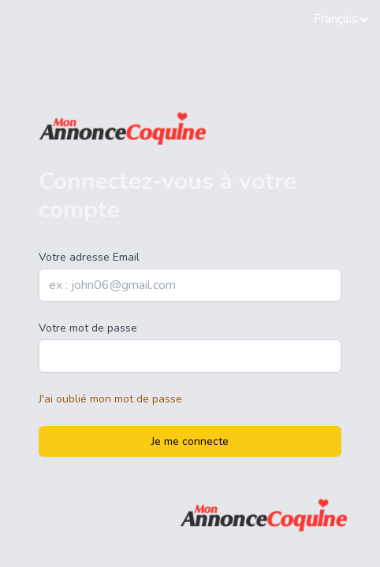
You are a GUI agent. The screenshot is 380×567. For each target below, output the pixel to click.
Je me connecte (190, 441)
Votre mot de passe (88, 328)
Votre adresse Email (89, 257)
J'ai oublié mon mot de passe (110, 398)
